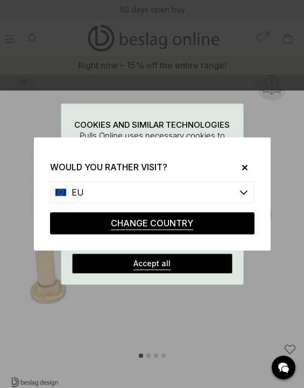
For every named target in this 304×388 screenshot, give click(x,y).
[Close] (240, 167)
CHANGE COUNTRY (152, 223)
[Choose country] (152, 192)
